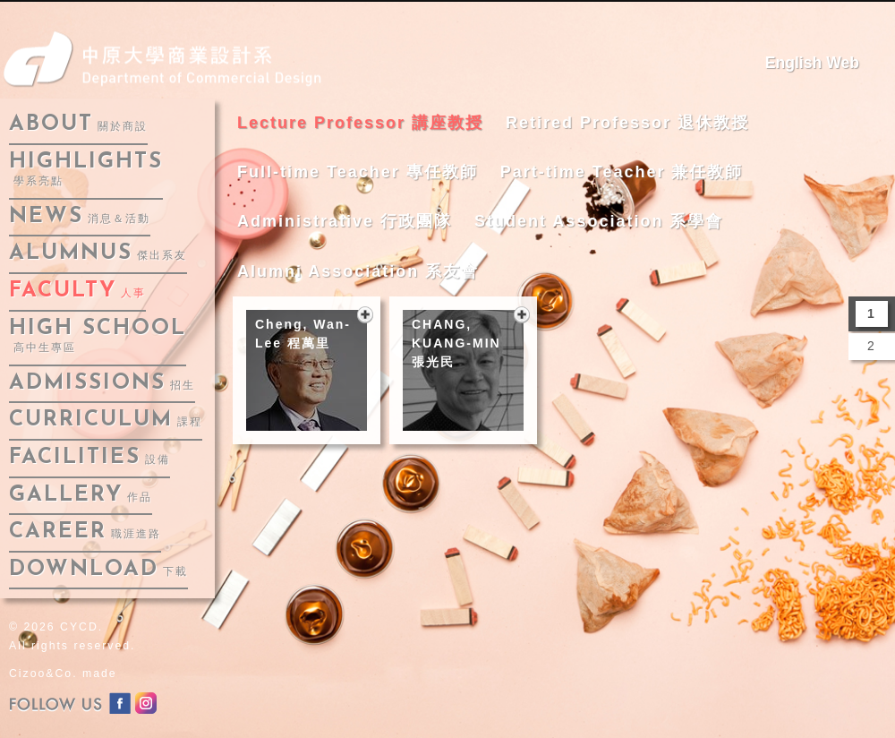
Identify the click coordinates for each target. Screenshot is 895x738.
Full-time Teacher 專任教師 (357, 172)
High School (97, 336)
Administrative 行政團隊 (344, 221)
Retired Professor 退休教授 (627, 123)
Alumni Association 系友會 (358, 271)
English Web (812, 63)
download (98, 569)
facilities (89, 457)
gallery (80, 495)
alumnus (98, 253)
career (85, 532)
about (78, 124)
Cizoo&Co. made (63, 673)
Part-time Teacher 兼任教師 (622, 172)
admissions (102, 383)
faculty (77, 291)
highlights (86, 169)
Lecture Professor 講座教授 (360, 123)
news (79, 216)
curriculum (105, 420)
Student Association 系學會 (598, 221)
